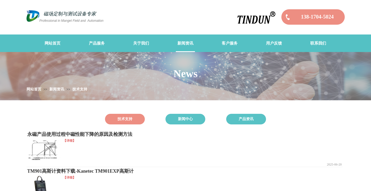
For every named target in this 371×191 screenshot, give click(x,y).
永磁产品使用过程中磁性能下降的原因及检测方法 (79, 134)
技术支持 (79, 89)
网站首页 (34, 89)
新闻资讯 (56, 89)
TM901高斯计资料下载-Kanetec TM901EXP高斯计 (80, 171)
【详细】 (69, 140)
